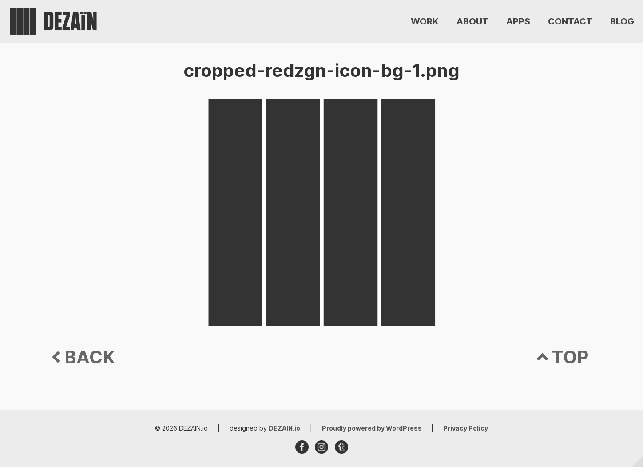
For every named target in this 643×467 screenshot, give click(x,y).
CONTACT (570, 21)
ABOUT (472, 21)
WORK (425, 21)
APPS (518, 21)
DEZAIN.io (284, 428)
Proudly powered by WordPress (372, 428)
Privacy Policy (465, 428)
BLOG (622, 21)
